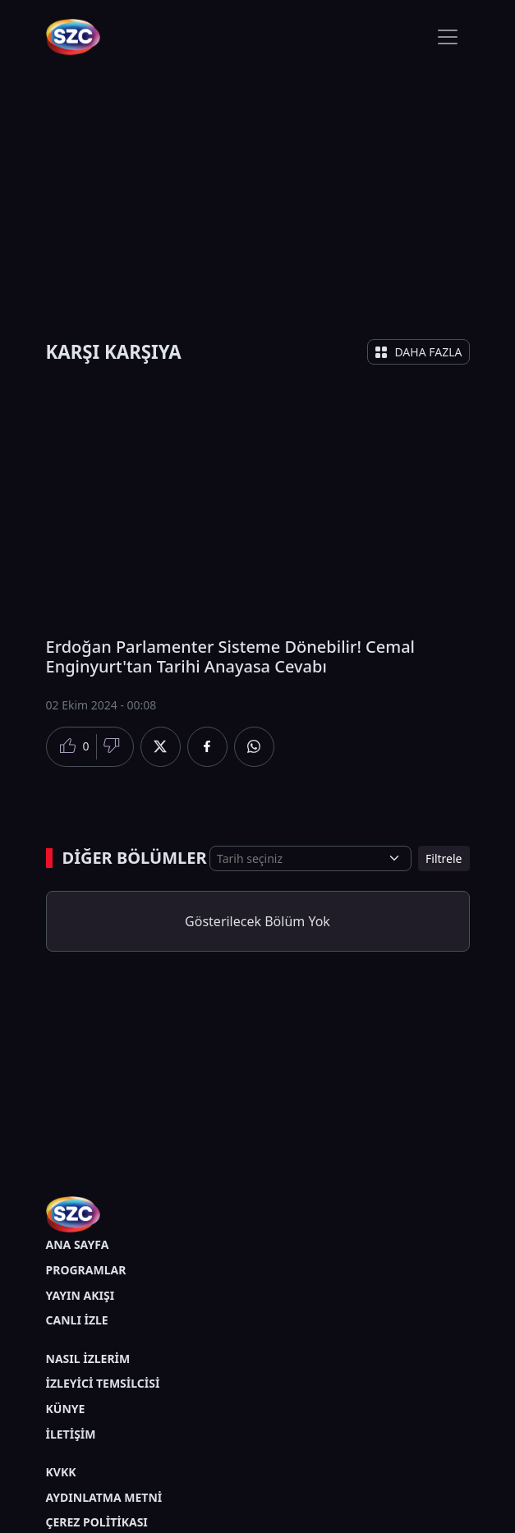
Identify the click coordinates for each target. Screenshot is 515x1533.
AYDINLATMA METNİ (104, 1497)
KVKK (61, 1472)
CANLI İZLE (77, 1320)
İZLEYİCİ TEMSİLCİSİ (103, 1383)
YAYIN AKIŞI (80, 1295)
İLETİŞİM (71, 1434)
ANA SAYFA (77, 1244)
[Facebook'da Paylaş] (207, 747)
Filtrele (443, 858)
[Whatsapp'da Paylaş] (254, 747)
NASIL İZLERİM (88, 1358)
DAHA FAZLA (418, 352)
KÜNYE (65, 1408)
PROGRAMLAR (86, 1270)
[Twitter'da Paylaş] (160, 747)
